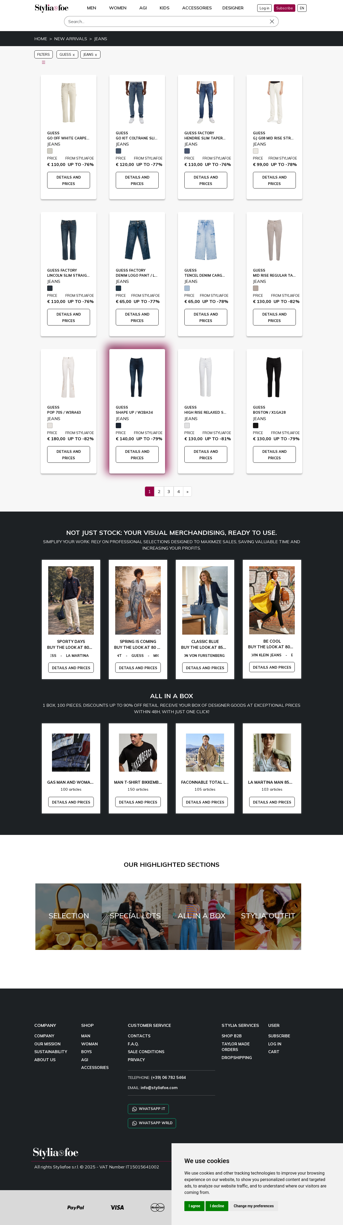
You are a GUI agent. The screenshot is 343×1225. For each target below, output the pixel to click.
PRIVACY (136, 1059)
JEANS (100, 38)
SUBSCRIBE (279, 1036)
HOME (40, 38)
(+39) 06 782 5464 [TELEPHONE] (168, 1077)
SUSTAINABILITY (50, 1051)
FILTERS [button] (43, 55)
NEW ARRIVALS (70, 38)
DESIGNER (233, 7)
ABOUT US (44, 1059)
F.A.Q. (133, 1044)
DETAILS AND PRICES (71, 668)
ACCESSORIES (95, 1067)
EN (302, 8)
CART (273, 1051)
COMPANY (44, 1036)
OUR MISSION (47, 1044)
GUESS (67, 54)
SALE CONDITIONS (146, 1051)
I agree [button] (194, 1206)
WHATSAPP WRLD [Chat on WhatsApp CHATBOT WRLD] (152, 1123)
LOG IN (274, 1044)
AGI (84, 1059)
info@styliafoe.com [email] (159, 1087)
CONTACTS (139, 1036)
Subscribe (284, 8)
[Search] (171, 21)
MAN (85, 1036)
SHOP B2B (232, 1036)
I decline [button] (217, 1206)
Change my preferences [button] (254, 1206)
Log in (264, 8)
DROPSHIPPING (237, 1057)
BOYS (86, 1051)
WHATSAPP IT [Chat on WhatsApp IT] (148, 1109)
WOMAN (89, 1044)
